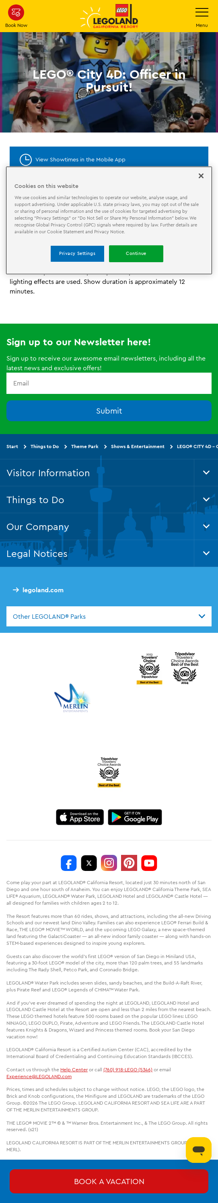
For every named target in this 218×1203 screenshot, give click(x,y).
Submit (109, 410)
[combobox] (109, 616)
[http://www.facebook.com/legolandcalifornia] (69, 863)
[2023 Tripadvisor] (149, 668)
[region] (109, 220)
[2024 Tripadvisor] (185, 668)
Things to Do (45, 446)
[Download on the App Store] (80, 817)
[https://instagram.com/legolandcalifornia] (109, 863)
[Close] (201, 176)
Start (12, 446)
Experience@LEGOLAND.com (39, 1076)
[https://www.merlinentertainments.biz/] (73, 698)
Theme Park (85, 446)
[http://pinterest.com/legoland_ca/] (129, 863)
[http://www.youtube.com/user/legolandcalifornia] (149, 863)
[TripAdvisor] (109, 772)
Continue (136, 253)
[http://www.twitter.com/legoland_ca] (89, 863)
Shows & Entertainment (138, 446)
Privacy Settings (77, 253)
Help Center (74, 1069)
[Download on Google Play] (135, 817)
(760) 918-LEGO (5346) (127, 1069)
